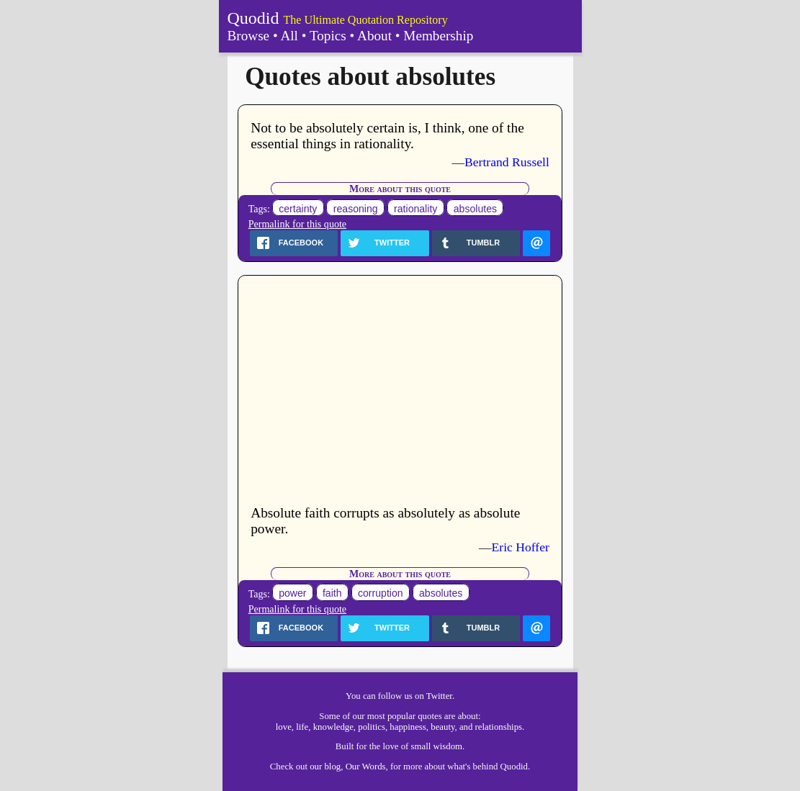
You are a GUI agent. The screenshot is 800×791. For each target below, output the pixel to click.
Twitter (439, 696)
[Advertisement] (400, 391)
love (284, 727)
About (374, 35)
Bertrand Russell (506, 162)
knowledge (333, 727)
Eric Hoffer (520, 547)
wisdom (448, 746)
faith (332, 594)
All (289, 35)
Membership (438, 35)
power (292, 594)
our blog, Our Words (347, 766)
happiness (408, 727)
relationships (498, 727)
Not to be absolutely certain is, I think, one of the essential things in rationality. (387, 135)
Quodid (253, 18)
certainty (298, 208)
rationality (415, 208)
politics (371, 727)
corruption (380, 594)
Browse (249, 35)
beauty (442, 727)
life (302, 727)
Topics (328, 35)
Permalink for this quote (297, 224)
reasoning (355, 208)
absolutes (475, 208)
